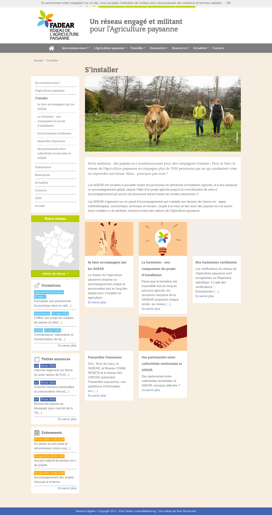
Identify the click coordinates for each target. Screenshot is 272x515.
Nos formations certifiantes (216, 262)
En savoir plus (97, 302)
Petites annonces (56, 359)
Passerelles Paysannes (105, 357)
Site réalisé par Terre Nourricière (177, 511)
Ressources (179, 48)
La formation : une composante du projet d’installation (158, 268)
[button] (96, 114)
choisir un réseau (54, 274)
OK (228, 3)
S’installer (136, 48)
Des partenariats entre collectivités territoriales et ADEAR (162, 363)
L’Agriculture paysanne (109, 48)
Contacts (219, 48)
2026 (38, 198)
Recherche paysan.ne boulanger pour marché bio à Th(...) (53, 408)
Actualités (199, 48)
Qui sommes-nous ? (75, 48)
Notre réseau (55, 218)
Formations (51, 285)
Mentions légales (85, 511)
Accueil (38, 60)
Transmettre (158, 48)
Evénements (52, 432)
